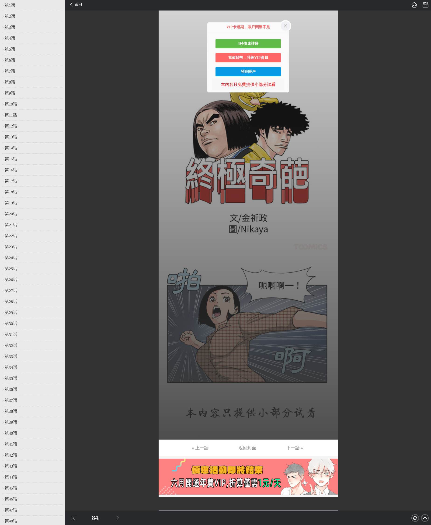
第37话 (11, 400)
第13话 (11, 137)
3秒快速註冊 (248, 44)
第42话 (11, 455)
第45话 (11, 488)
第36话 (11, 389)
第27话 (11, 290)
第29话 (11, 312)
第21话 (11, 224)
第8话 (10, 82)
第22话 (11, 235)
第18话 (11, 192)
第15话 (11, 159)
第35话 (11, 378)
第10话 (11, 104)
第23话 (11, 246)
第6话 (10, 60)
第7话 (10, 71)
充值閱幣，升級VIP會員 (248, 58)
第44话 (11, 477)
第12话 (11, 126)
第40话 (11, 433)
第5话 (10, 49)
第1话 (10, 5)
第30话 (11, 323)
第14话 (11, 148)
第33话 (11, 356)
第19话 (11, 203)
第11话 (11, 115)
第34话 (11, 367)
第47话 (11, 510)
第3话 (10, 27)
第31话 (11, 334)
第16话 (11, 170)
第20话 (11, 213)
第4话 (10, 38)
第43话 (11, 466)
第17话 (11, 181)
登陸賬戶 (248, 72)
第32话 (11, 345)
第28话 (11, 301)
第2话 (10, 16)
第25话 (11, 268)
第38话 (11, 411)
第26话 (11, 279)
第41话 (11, 444)
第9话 (10, 93)
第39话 (11, 422)
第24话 (11, 257)
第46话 (11, 499)
